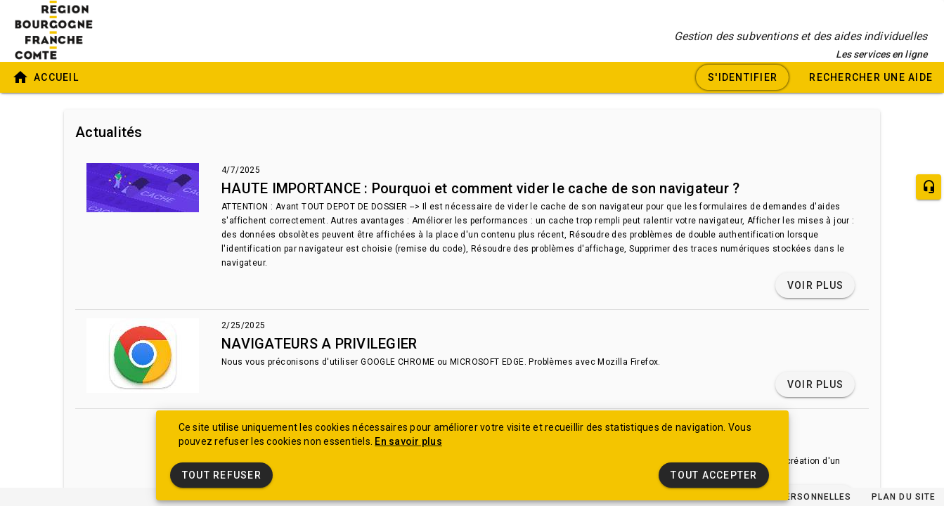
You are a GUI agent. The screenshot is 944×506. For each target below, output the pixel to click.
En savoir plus (408, 441)
